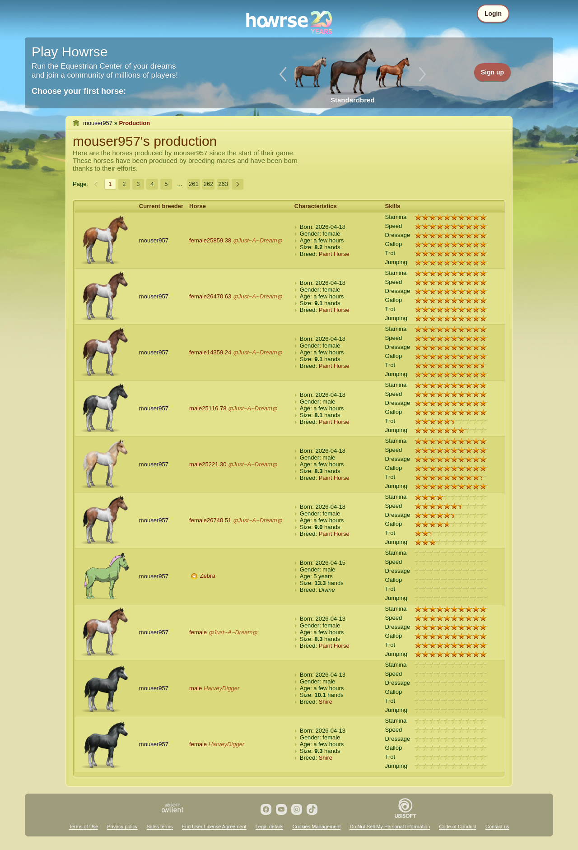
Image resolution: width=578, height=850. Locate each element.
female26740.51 (210, 520)
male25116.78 (207, 408)
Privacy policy (122, 826)
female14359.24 (210, 352)
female (198, 632)
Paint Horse (334, 254)
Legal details (270, 826)
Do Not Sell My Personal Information (390, 826)
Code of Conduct (457, 826)
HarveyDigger (221, 688)
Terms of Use (83, 826)
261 (194, 184)
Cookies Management (316, 826)
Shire (325, 701)
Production (134, 123)
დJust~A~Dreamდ (257, 240)
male (195, 688)
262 (209, 184)
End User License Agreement (214, 826)
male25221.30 (207, 464)
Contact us (497, 826)
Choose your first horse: (79, 91)
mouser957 (97, 123)
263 (223, 184)
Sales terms (160, 826)
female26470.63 (210, 296)
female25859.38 (210, 240)
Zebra (207, 575)
